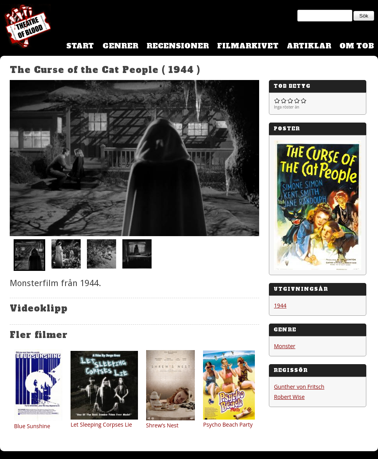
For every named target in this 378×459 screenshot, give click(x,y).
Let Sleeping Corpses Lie (101, 424)
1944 (280, 305)
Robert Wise (289, 396)
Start (80, 46)
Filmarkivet (248, 46)
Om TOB (356, 46)
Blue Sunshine (32, 426)
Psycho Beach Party (228, 424)
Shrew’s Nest (162, 425)
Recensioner (178, 46)
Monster (284, 346)
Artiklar (309, 46)
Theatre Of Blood (25, 27)
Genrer (120, 46)
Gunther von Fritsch (299, 386)
